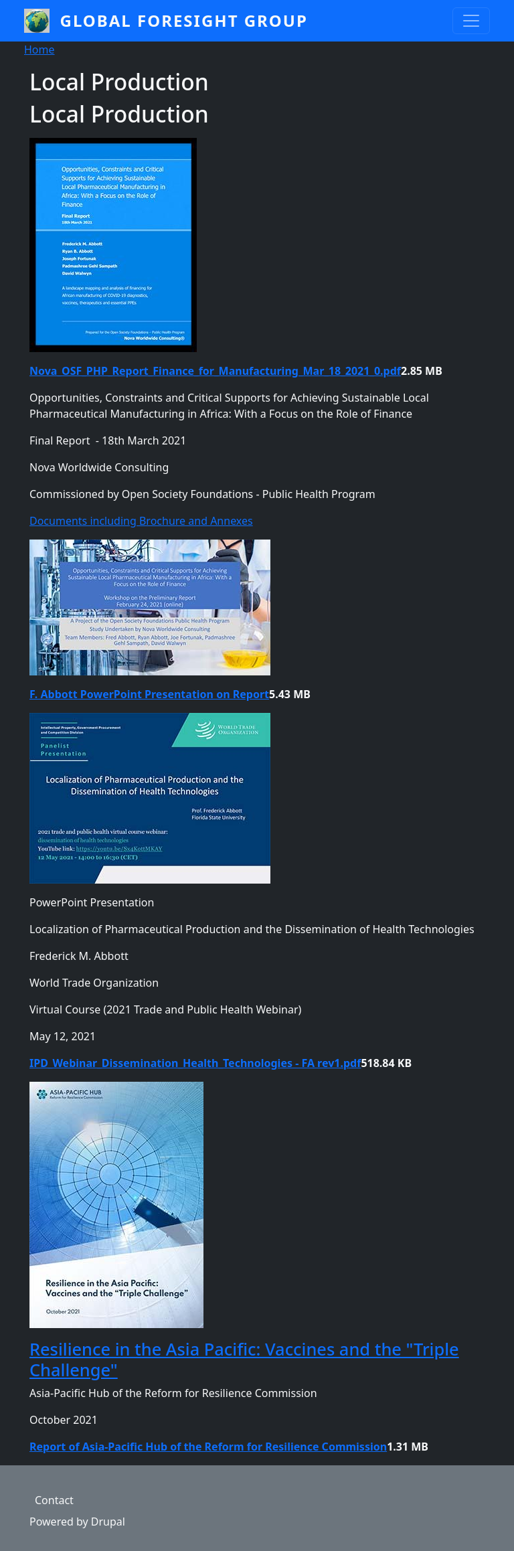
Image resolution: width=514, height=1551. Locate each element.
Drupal (108, 1521)
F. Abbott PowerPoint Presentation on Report (149, 694)
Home (39, 49)
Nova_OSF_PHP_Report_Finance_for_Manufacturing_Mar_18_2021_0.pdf (215, 370)
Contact (54, 1500)
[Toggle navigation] (471, 20)
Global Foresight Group (184, 20)
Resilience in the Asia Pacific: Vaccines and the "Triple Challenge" (244, 1358)
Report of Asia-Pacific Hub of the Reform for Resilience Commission (208, 1446)
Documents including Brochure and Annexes (141, 520)
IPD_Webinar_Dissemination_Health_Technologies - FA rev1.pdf (195, 1063)
